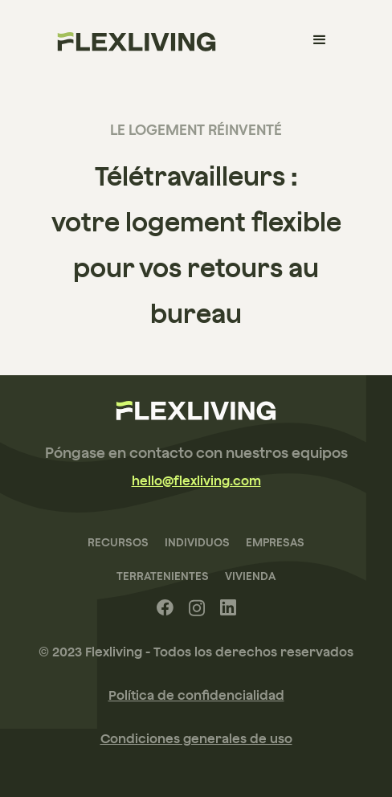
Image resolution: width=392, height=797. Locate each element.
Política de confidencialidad (196, 695)
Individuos (197, 542)
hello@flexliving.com (196, 480)
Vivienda (250, 576)
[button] (320, 40)
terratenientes (162, 576)
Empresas (275, 542)
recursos (118, 542)
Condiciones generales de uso (196, 738)
